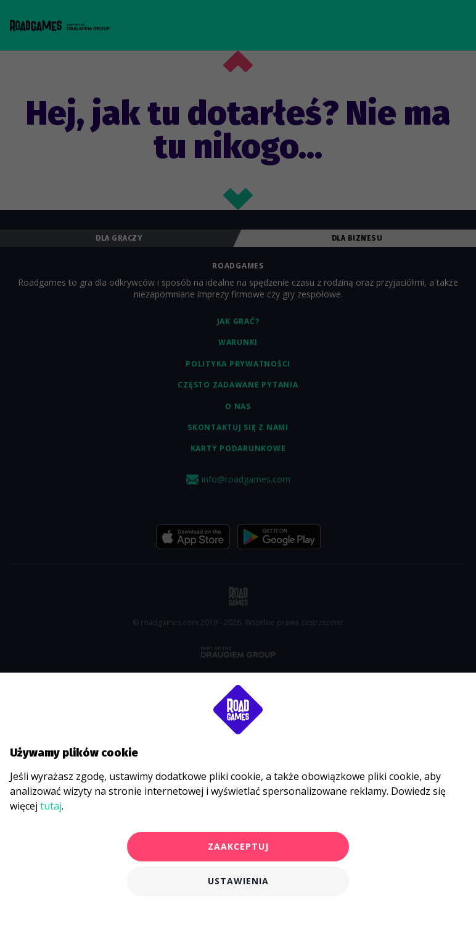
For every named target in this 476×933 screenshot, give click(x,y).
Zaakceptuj (238, 846)
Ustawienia (238, 881)
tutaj (51, 806)
